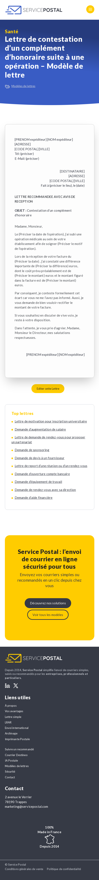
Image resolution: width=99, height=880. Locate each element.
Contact (10, 777)
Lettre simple (13, 717)
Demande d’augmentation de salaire (40, 429)
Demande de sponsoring (32, 450)
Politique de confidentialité (64, 869)
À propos (11, 705)
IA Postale (11, 760)
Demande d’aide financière (34, 497)
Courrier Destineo (16, 755)
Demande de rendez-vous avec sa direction (45, 490)
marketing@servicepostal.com (26, 806)
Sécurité (10, 771)
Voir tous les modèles (48, 615)
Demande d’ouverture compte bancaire (42, 474)
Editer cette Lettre (48, 388)
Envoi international (17, 728)
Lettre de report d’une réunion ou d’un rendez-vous (51, 466)
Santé (11, 31)
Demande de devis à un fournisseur (40, 458)
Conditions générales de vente (24, 869)
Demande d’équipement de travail (38, 482)
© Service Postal (15, 864)
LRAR (8, 722)
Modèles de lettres (23, 86)
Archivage (11, 733)
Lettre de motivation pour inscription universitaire (51, 421)
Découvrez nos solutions (48, 603)
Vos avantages (14, 711)
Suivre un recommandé (19, 749)
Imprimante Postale (17, 739)
